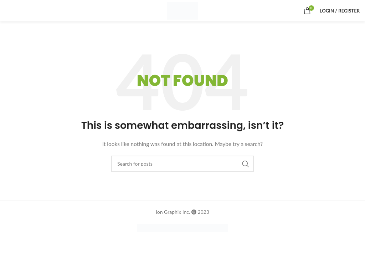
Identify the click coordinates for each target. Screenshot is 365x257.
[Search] (182, 164)
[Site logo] (182, 10)
